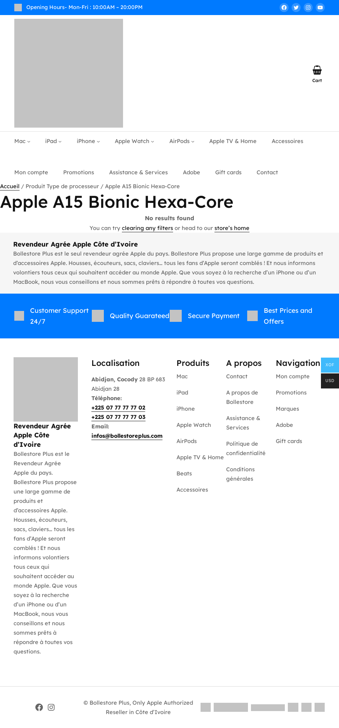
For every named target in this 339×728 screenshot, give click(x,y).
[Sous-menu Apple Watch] (152, 141)
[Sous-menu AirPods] (193, 141)
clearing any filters (147, 227)
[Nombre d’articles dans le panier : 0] (317, 70)
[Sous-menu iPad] (60, 141)
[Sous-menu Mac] (28, 141)
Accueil (10, 186)
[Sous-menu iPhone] (98, 141)
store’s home (231, 227)
